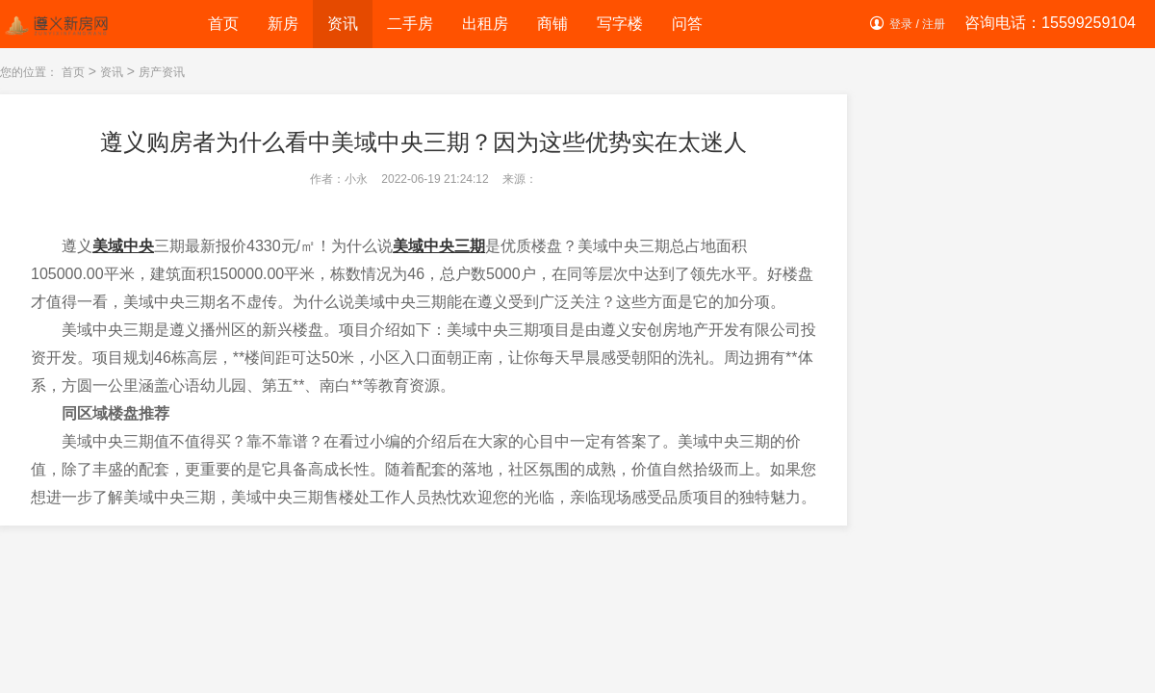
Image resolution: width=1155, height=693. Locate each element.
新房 (283, 23)
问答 (687, 23)
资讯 (342, 23)
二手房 (410, 23)
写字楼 (620, 23)
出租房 (485, 23)
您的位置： (29, 72)
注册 (933, 24)
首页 (223, 23)
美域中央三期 (439, 246)
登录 (900, 24)
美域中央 (123, 246)
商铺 (552, 23)
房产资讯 (162, 72)
